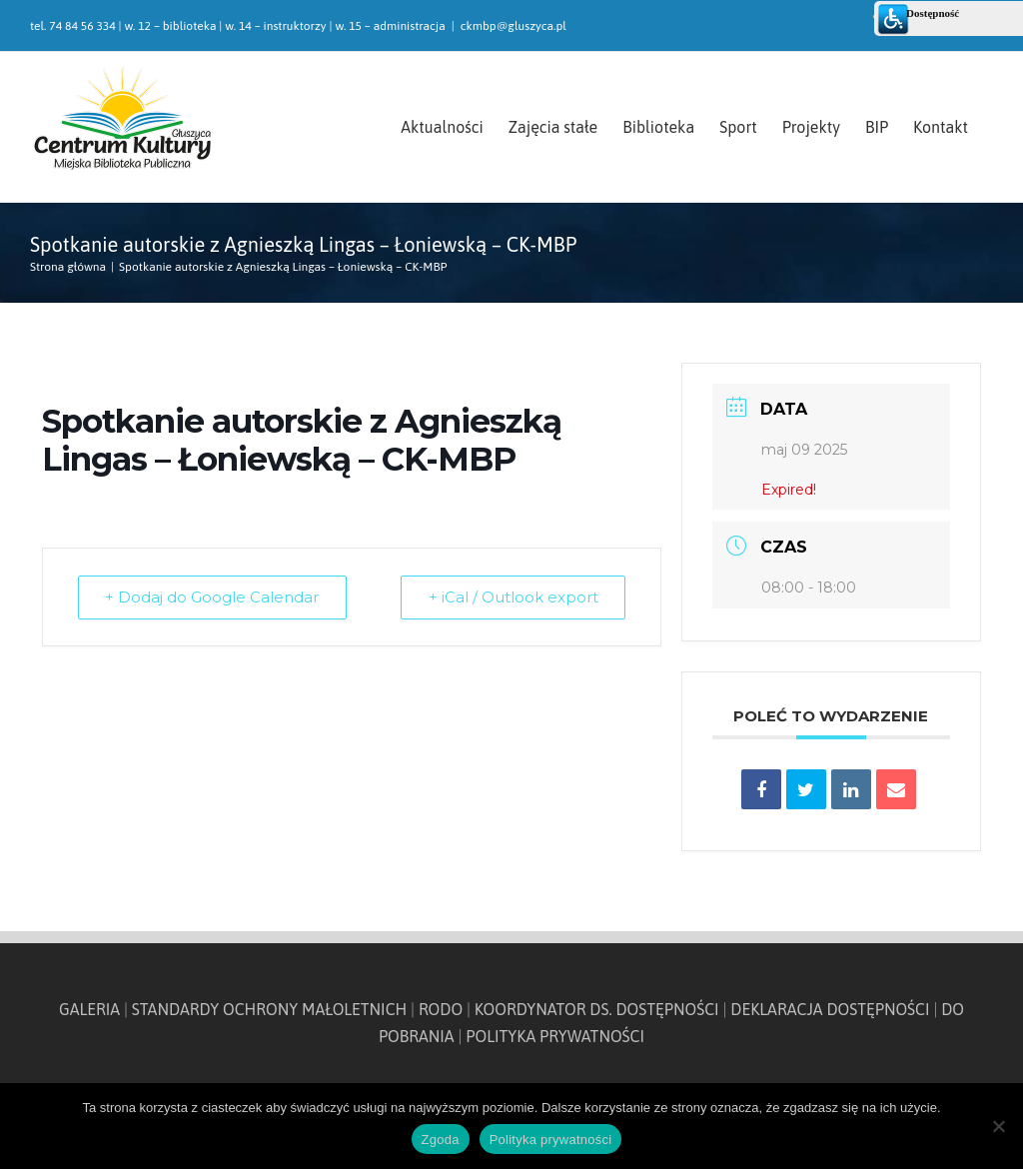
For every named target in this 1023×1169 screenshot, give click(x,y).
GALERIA (89, 1009)
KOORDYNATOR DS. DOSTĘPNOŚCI (597, 1009)
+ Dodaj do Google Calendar (214, 596)
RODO (441, 1009)
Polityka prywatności (551, 1139)
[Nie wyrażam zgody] (998, 1126)
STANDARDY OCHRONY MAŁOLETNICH (270, 1009)
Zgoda (441, 1139)
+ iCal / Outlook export (511, 596)
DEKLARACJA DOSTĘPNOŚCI (829, 1009)
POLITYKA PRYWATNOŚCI (555, 1036)
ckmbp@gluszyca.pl (513, 26)
